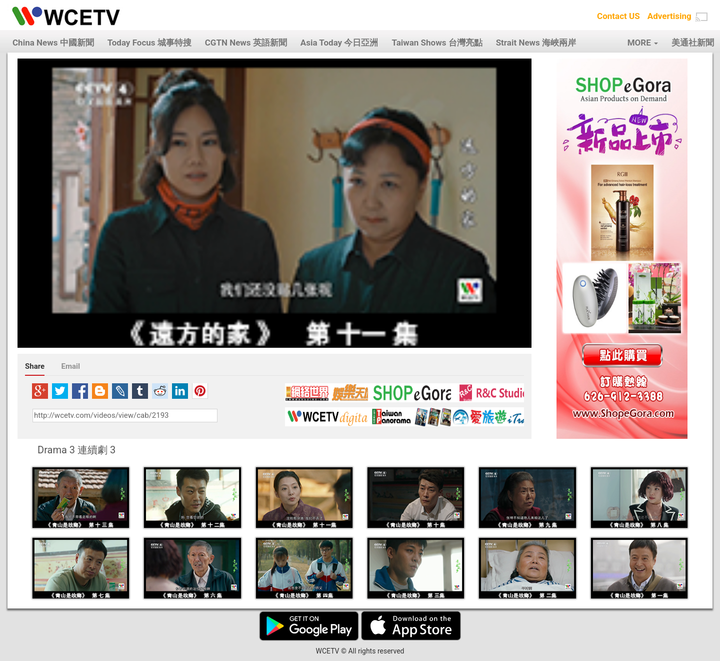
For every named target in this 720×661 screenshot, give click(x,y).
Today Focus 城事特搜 (150, 43)
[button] (702, 17)
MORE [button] (643, 43)
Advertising (670, 16)
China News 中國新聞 (53, 43)
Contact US (618, 16)
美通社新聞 (693, 43)
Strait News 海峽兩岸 (536, 43)
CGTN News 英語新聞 (246, 43)
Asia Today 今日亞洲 (339, 43)
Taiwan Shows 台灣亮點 (437, 43)
